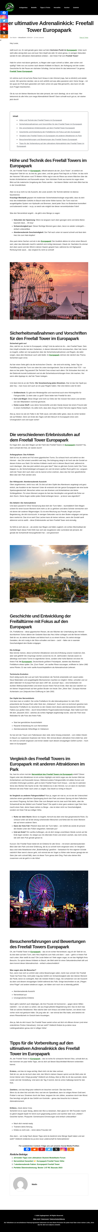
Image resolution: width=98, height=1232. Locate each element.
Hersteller (59, 7)
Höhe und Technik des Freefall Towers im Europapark (40, 120)
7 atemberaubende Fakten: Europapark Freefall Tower (37, 1164)
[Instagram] (63, 1149)
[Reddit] (34, 1149)
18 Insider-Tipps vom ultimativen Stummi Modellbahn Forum (39, 1158)
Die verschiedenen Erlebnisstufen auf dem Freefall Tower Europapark (47, 128)
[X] (56, 1149)
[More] (70, 1149)
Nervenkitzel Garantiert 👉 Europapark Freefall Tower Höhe (39, 1161)
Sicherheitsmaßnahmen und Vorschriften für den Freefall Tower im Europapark (50, 124)
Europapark (72, 50)
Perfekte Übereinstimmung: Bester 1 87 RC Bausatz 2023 (38, 1168)
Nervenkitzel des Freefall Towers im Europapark (52, 774)
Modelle (35, 7)
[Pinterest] (41, 1149)
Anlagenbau (23, 7)
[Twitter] (49, 1149)
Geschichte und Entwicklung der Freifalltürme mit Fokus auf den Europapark (49, 132)
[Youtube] (4, 28)
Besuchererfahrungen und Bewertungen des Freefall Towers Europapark (48, 139)
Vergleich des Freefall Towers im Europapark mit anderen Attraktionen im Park (50, 136)
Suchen (69, 7)
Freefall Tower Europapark (21, 71)
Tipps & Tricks (46, 7)
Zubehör (78, 7)
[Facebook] (27, 1149)
